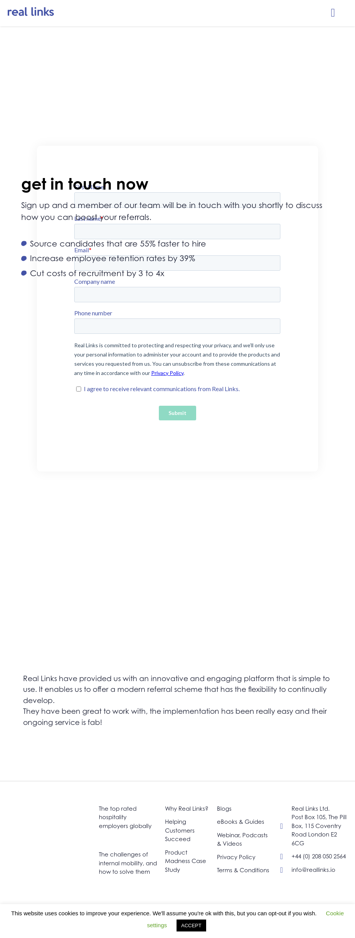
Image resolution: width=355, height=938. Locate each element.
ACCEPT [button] (191, 925)
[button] (333, 13)
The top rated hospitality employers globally (125, 817)
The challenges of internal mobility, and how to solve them (128, 863)
